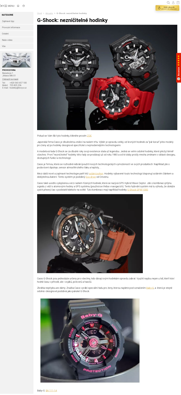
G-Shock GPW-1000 (139, 189)
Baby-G (151, 287)
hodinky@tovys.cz (16, 88)
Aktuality (50, 13)
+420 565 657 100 (16, 83)
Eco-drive (92, 176)
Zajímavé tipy (9, 21)
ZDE (90, 135)
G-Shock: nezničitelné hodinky (73, 13)
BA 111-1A (52, 390)
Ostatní (6, 34)
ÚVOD (23, 6)
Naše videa (8, 40)
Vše (5, 46)
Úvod (40, 13)
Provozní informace (12, 27)
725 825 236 (13, 85)
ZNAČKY (36, 6)
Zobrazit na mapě (12, 79)
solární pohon (97, 173)
